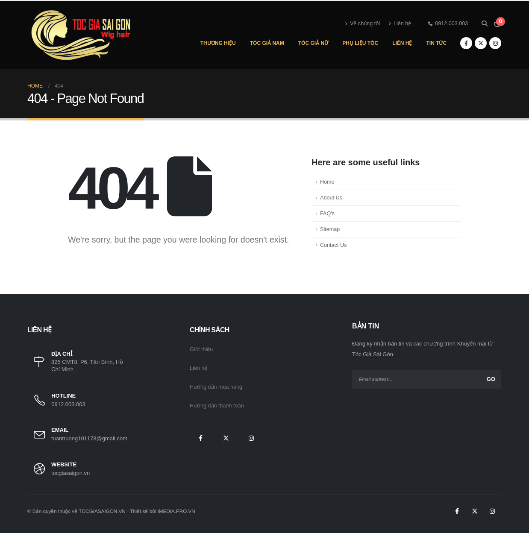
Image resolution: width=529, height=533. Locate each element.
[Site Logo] (80, 35)
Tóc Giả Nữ (313, 43)
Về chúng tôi (362, 23)
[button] (484, 23)
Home (327, 182)
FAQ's (327, 214)
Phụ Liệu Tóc (360, 43)
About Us (331, 198)
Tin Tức (436, 43)
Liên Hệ (402, 43)
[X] (481, 43)
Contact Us (333, 245)
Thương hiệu (218, 43)
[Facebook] (466, 43)
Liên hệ (399, 23)
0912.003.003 (448, 23)
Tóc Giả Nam (267, 43)
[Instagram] (495, 43)
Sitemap (330, 229)
